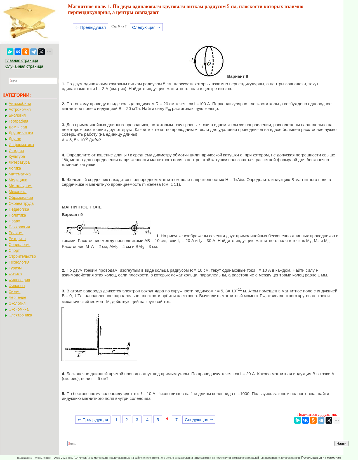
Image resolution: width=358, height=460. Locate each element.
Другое (15, 139)
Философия (19, 280)
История (16, 150)
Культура (17, 156)
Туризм (15, 268)
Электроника (20, 315)
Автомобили (20, 103)
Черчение (17, 297)
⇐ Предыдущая (91, 27)
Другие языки (21, 133)
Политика (17, 215)
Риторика (17, 238)
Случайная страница (24, 66)
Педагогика (19, 209)
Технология (19, 262)
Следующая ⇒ (146, 27)
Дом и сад (18, 127)
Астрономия (20, 109)
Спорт (14, 250)
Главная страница (21, 60)
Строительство (22, 256)
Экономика (19, 309)
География (18, 121)
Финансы (17, 285)
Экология (17, 303)
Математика (20, 174)
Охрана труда (21, 203)
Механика (18, 191)
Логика (15, 168)
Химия (14, 291)
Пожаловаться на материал (321, 457)
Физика (15, 274)
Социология (19, 244)
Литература (19, 162)
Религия (16, 233)
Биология (17, 115)
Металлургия (20, 186)
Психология (19, 227)
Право (14, 221)
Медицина (18, 180)
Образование (21, 197)
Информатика (21, 144)
